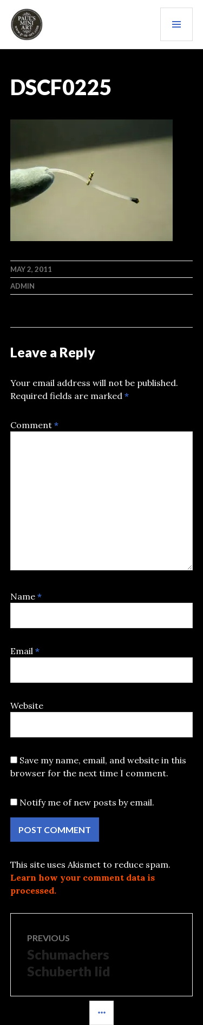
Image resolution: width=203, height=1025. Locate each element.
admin (22, 286)
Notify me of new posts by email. (86, 802)
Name (26, 596)
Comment (34, 425)
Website (26, 705)
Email (25, 650)
